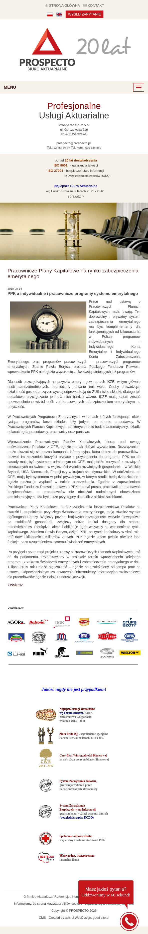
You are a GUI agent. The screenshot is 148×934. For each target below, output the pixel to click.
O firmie (29, 896)
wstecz (16, 584)
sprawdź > (75, 196)
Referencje (62, 896)
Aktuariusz (44, 896)
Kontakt (77, 896)
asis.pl (69, 917)
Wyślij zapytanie (84, 14)
